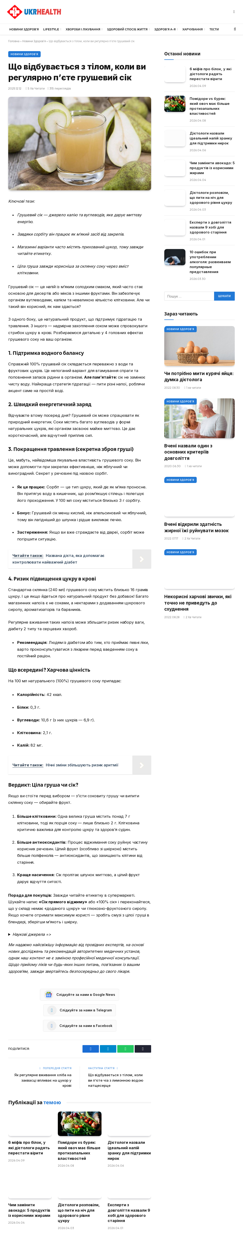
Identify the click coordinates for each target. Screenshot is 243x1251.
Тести (214, 29)
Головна (14, 41)
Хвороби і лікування (83, 29)
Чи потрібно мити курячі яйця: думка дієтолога (199, 377)
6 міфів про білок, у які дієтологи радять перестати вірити (29, 1147)
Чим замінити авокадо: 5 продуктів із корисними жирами (29, 1210)
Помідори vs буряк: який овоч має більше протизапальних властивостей (79, 1150)
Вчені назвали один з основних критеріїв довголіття (188, 452)
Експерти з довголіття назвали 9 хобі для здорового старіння (129, 1212)
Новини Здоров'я (34, 41)
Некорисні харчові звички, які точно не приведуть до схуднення (197, 603)
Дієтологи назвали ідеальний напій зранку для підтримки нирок (129, 1150)
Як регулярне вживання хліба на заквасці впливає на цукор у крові (42, 1080)
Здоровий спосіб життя (127, 29)
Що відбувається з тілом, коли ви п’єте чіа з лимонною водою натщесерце (115, 1080)
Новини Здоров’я (24, 29)
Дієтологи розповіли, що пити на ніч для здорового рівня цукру (79, 1212)
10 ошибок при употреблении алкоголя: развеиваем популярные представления (210, 262)
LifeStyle (51, 29)
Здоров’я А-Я (165, 29)
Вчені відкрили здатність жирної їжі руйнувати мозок (196, 527)
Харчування (192, 29)
